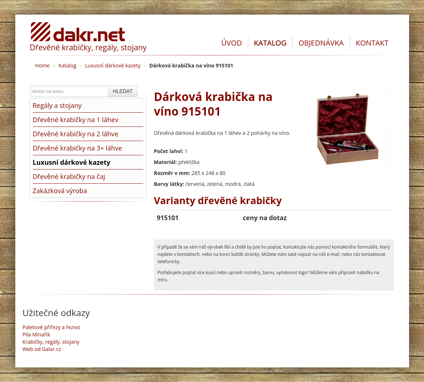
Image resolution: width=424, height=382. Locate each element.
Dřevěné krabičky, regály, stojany (88, 47)
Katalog (67, 65)
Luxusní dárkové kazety (112, 65)
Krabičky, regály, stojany (51, 341)
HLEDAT (123, 91)
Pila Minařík (36, 334)
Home (42, 65)
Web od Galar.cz (42, 349)
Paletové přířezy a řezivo (52, 327)
